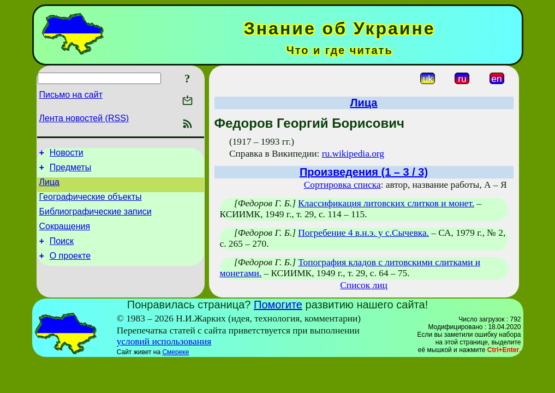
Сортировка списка (342, 185)
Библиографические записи (95, 219)
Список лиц (363, 285)
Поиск (62, 252)
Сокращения (65, 236)
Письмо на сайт (71, 94)
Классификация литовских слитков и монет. (386, 203)
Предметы (70, 170)
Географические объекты (90, 203)
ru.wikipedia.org (353, 153)
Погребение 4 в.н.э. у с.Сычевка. (363, 233)
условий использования (164, 341)
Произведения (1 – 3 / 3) (364, 172)
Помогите (278, 305)
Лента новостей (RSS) (84, 118)
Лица (49, 187)
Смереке (175, 352)
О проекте (70, 268)
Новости (66, 154)
